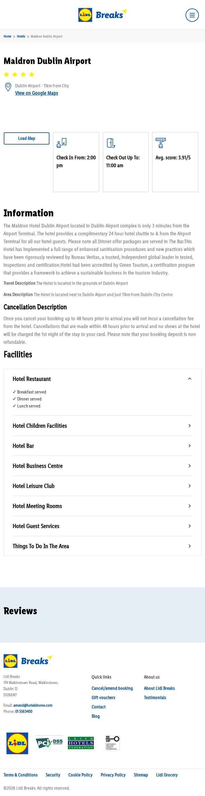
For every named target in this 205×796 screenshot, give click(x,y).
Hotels (21, 36)
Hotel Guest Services (36, 526)
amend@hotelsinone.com (32, 705)
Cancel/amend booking (112, 688)
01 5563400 (23, 711)
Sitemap (141, 775)
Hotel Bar (23, 445)
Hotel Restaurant (32, 378)
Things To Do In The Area (41, 546)
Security (53, 775)
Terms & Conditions (20, 775)
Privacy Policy (113, 775)
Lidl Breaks (25, 788)
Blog (96, 716)
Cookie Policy (80, 775)
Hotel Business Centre (38, 465)
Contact (99, 707)
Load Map (26, 138)
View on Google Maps (36, 93)
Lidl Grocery (167, 775)
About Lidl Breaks (159, 688)
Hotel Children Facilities (40, 425)
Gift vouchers (103, 697)
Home (7, 36)
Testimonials (155, 697)
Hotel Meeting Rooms (37, 506)
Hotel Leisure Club (33, 485)
